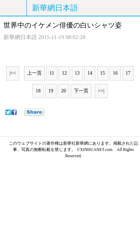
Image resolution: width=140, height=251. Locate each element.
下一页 (81, 90)
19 (50, 90)
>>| (101, 90)
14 (89, 73)
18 (38, 90)
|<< (12, 73)
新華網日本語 (55, 7)
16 (115, 73)
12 (64, 73)
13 (77, 73)
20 (63, 90)
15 (102, 73)
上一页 (34, 73)
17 (128, 73)
